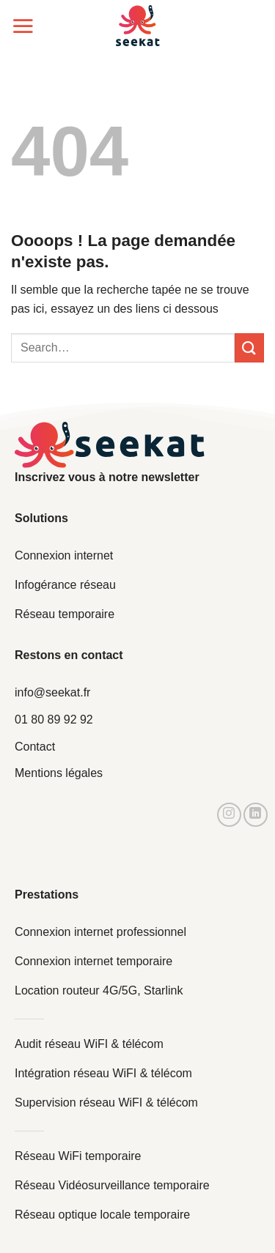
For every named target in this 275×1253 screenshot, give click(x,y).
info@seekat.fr (52, 692)
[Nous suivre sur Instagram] (229, 815)
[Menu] (22, 25)
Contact (35, 746)
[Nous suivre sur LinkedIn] (255, 815)
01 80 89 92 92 (54, 719)
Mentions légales (59, 773)
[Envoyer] (249, 347)
